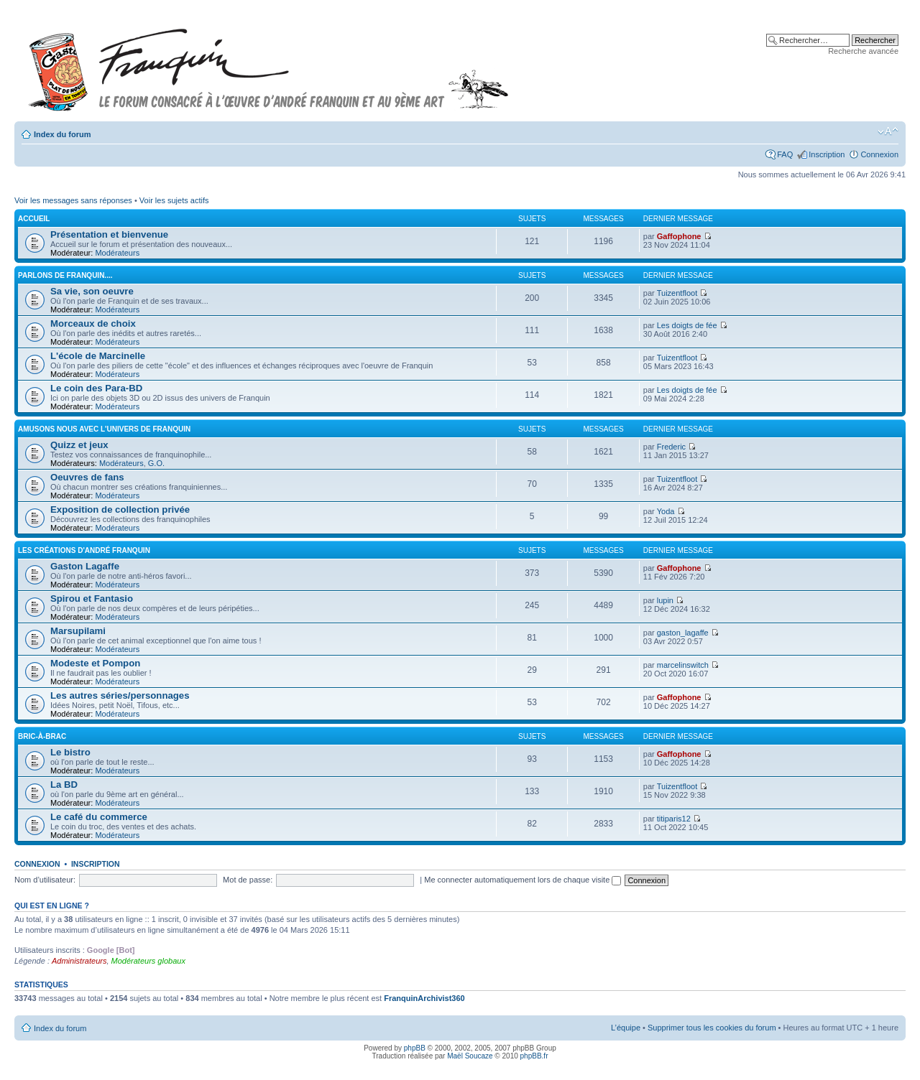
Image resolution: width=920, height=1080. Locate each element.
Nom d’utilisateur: (44, 879)
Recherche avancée (863, 51)
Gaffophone (679, 236)
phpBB (415, 1048)
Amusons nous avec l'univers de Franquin (104, 429)
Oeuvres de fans (87, 477)
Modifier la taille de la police (888, 131)
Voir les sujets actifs (174, 200)
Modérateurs (117, 252)
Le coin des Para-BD (96, 388)
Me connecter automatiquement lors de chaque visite (522, 879)
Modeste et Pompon (95, 663)
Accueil (34, 219)
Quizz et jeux (79, 444)
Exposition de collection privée (120, 509)
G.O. (156, 463)
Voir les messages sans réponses (73, 200)
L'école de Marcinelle (97, 355)
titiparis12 (674, 818)
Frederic (671, 446)
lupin (665, 600)
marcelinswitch (683, 665)
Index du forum (62, 134)
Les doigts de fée (687, 325)
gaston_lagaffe (683, 632)
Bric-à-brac (42, 736)
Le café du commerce (98, 816)
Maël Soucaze (469, 1056)
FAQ (785, 154)
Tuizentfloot (677, 293)
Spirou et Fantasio (91, 598)
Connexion (879, 154)
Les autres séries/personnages (120, 695)
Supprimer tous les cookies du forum (712, 1027)
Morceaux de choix (93, 323)
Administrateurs (79, 960)
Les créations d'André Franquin (84, 550)
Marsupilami (78, 630)
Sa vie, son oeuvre (92, 291)
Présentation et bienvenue (109, 234)
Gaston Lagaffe (84, 566)
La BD (64, 784)
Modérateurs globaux (148, 960)
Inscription (827, 154)
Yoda (666, 511)
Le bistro (70, 752)
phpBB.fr (534, 1056)
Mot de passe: (247, 879)
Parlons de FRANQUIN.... (65, 275)
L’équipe (625, 1027)
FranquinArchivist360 (424, 998)
